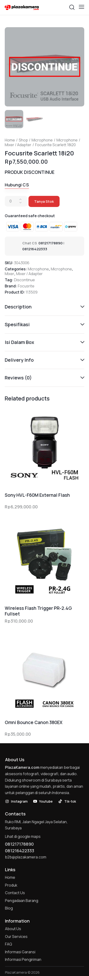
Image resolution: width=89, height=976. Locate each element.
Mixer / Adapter (18, 144)
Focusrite (26, 286)
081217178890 (50, 243)
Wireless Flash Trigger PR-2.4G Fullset (38, 611)
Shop (23, 140)
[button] (81, 7)
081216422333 (34, 248)
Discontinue (24, 279)
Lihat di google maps (23, 836)
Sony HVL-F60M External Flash (37, 495)
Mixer (9, 273)
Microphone (42, 140)
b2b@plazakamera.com (25, 857)
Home (10, 140)
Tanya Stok (44, 201)
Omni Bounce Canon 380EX (33, 722)
